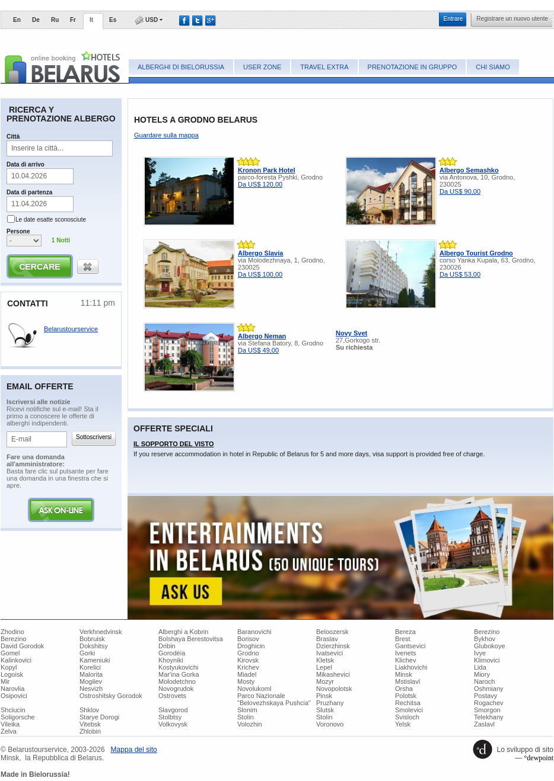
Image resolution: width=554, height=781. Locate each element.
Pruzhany (329, 702)
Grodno (248, 653)
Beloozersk (332, 631)
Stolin (245, 717)
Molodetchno (177, 681)
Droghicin (251, 645)
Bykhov (484, 638)
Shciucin (13, 709)
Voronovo (329, 724)
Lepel (324, 667)
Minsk (403, 674)
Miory (482, 674)
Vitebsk (90, 724)
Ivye (480, 653)
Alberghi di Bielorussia (181, 67)
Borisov (248, 638)
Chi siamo (493, 67)
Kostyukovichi (178, 667)
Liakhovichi (411, 667)
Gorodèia (171, 653)
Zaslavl (484, 724)
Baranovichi (254, 631)
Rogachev (489, 702)
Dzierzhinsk (333, 645)
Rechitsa (408, 702)
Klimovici (486, 660)
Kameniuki (94, 660)
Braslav (327, 638)
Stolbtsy (170, 717)
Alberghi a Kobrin (183, 631)
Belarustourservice (71, 328)
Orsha (404, 688)
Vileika (10, 724)
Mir (5, 681)
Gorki (87, 653)
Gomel (10, 653)
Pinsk (324, 695)
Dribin (167, 645)
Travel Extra (324, 67)
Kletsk (325, 660)
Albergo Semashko (469, 170)
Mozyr (325, 681)
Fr (73, 20)
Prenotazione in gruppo (412, 67)
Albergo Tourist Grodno (476, 253)
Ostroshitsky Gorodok (110, 695)
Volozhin (249, 724)
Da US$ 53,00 (460, 274)
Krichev (248, 667)
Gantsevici (410, 645)
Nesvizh (91, 688)
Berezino (486, 631)
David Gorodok (22, 645)
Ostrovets (172, 695)
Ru (55, 20)
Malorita (91, 674)
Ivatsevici (329, 653)
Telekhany (489, 717)
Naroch (484, 681)
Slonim (247, 709)
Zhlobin (90, 731)
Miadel (246, 674)
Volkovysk (172, 724)
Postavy (485, 695)
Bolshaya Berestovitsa (190, 638)
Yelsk (402, 724)
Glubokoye (489, 645)
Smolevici (409, 709)
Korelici (90, 667)
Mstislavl (407, 681)
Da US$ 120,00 (260, 184)
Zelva (9, 731)
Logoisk (12, 674)
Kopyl (9, 667)
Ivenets (405, 653)
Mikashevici (333, 674)
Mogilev (90, 681)
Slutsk (325, 709)
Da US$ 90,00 (460, 191)
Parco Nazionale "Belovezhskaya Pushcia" (274, 699)
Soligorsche (17, 717)
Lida (480, 667)
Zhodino (12, 631)
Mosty (245, 681)
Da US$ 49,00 (258, 350)
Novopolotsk (334, 688)
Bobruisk (92, 638)
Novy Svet (351, 333)
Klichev (405, 660)
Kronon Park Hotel (266, 170)
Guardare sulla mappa (166, 135)
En (17, 20)
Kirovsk (248, 660)
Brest (402, 638)
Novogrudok (175, 688)
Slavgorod (173, 709)
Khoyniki (170, 660)
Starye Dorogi (99, 717)
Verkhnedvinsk (100, 631)
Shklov (89, 709)
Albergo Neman (262, 336)
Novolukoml (254, 688)
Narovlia (12, 688)
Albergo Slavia (260, 253)
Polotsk (405, 695)
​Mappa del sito (134, 749)
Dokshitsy (93, 645)
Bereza (405, 631)
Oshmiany (489, 688)
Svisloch (407, 717)
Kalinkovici (16, 660)
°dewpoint (538, 758)
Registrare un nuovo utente (512, 18)
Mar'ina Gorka (178, 674)
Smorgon (487, 709)
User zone (262, 67)
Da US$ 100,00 (260, 274)
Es (112, 20)
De (36, 20)
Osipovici (14, 695)
